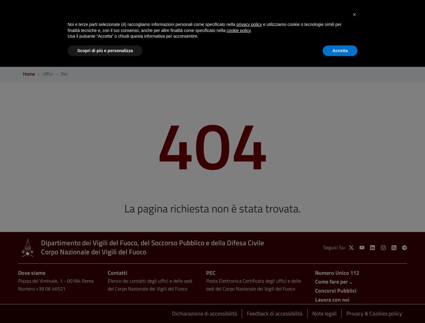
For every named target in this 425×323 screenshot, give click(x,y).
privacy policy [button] (249, 24)
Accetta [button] (340, 50)
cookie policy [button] (239, 30)
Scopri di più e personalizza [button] (105, 50)
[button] (354, 14)
